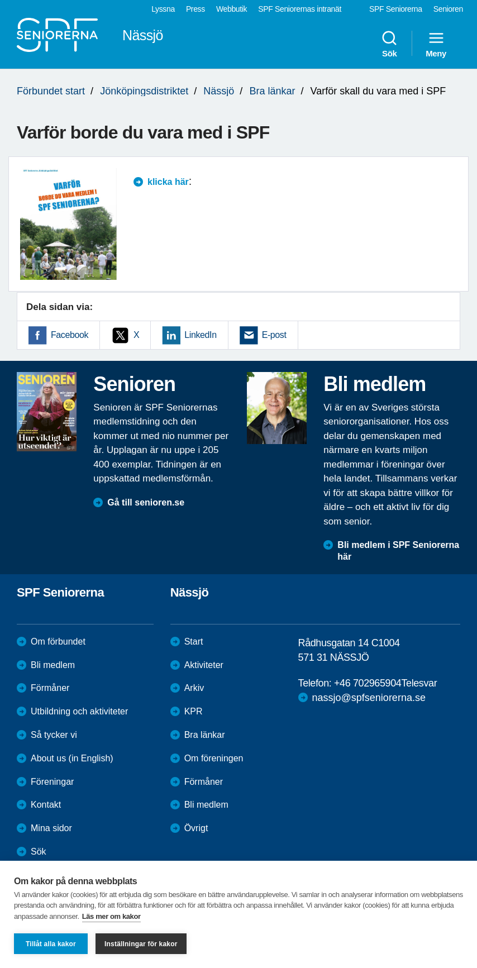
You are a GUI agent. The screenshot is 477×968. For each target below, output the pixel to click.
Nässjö (218, 91)
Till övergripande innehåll (0, 0)
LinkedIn (200, 335)
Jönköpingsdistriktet (144, 91)
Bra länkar (272, 91)
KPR (193, 711)
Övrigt (196, 828)
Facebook (69, 335)
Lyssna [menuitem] (163, 8)
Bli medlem (53, 665)
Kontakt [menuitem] (46, 804)
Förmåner (50, 688)
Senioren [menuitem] (448, 8)
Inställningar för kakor (141, 944)
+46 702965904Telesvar (385, 683)
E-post (274, 335)
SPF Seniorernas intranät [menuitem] (299, 8)
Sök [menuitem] (389, 44)
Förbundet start (51, 91)
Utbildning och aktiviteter (79, 711)
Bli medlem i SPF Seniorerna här (398, 550)
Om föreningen (214, 758)
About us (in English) (72, 758)
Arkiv (194, 688)
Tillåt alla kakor (51, 944)
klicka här (168, 182)
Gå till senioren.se (145, 502)
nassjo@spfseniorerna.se (369, 697)
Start (193, 641)
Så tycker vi (54, 735)
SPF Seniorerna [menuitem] (395, 8)
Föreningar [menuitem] (52, 781)
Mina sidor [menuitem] (51, 828)
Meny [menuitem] (436, 44)
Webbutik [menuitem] (231, 8)
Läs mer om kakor (111, 916)
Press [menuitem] (195, 8)
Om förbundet (58, 641)
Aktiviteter (203, 665)
